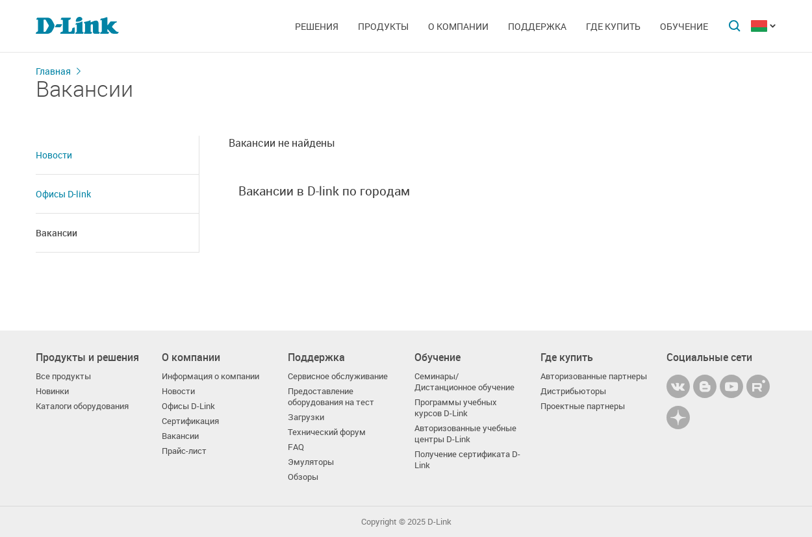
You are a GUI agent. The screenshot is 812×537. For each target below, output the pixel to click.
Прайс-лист (184, 450)
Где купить (613, 26)
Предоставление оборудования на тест (331, 397)
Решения (316, 26)
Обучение (684, 26)
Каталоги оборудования (82, 406)
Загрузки (306, 417)
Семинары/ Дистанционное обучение (464, 382)
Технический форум (327, 432)
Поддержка (537, 26)
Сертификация (190, 421)
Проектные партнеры (582, 406)
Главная (53, 71)
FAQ (296, 447)
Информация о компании (210, 376)
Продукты (383, 26)
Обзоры (303, 476)
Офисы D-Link (188, 406)
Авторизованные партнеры (593, 376)
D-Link (439, 521)
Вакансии (56, 233)
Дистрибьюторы (573, 391)
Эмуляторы (311, 462)
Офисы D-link (63, 194)
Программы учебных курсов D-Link (455, 408)
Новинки (52, 391)
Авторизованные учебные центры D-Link (465, 434)
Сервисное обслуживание (338, 376)
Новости (54, 155)
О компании (458, 26)
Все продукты (63, 376)
